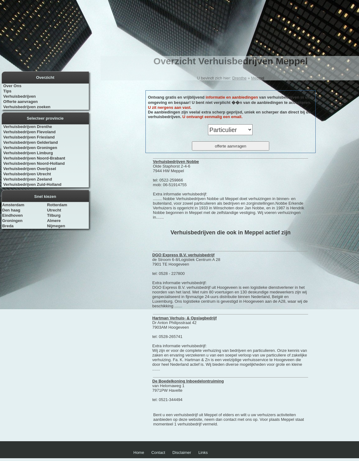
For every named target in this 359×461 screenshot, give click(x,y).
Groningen (12, 220)
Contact (158, 452)
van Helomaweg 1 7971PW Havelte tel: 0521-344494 (188, 390)
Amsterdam (13, 205)
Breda (8, 226)
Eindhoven (12, 215)
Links (203, 452)
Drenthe (239, 78)
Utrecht (54, 210)
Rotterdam (57, 205)
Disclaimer (181, 452)
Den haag (11, 210)
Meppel (257, 78)
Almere (54, 220)
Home (138, 452)
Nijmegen (56, 226)
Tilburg (54, 215)
